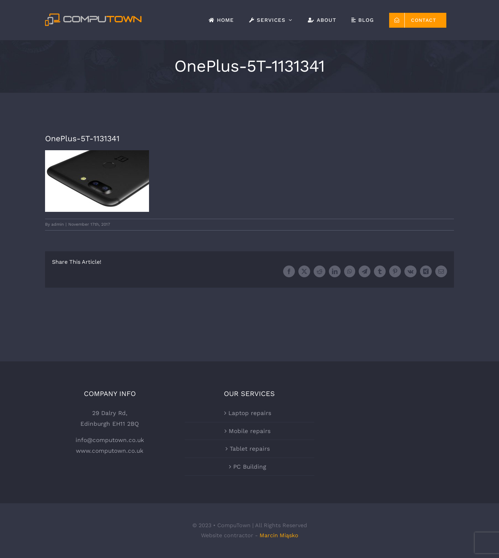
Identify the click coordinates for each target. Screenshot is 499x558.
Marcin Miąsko (279, 535)
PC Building (249, 466)
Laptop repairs (249, 413)
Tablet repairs (250, 448)
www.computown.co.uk (109, 450)
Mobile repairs (250, 431)
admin (57, 224)
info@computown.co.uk (110, 439)
